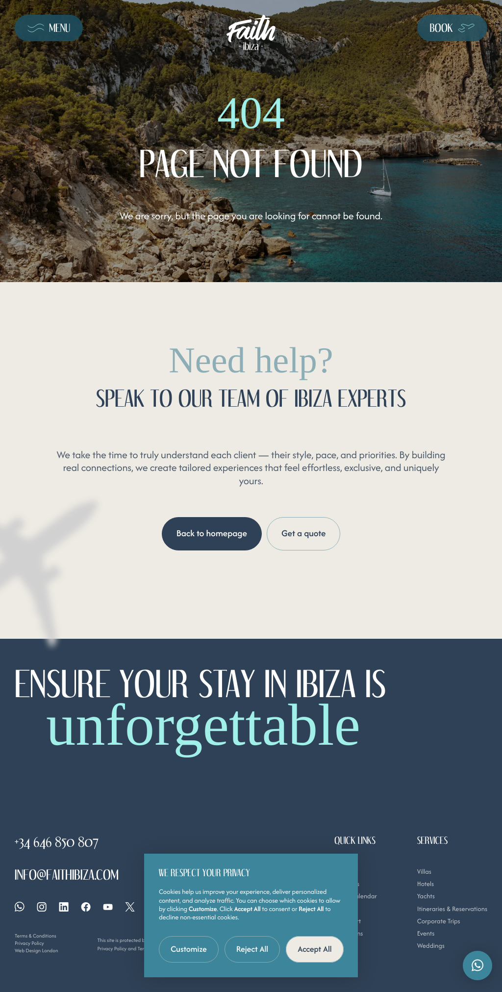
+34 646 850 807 (57, 842)
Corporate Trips (438, 920)
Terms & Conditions (35, 936)
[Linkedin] (64, 906)
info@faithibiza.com (67, 875)
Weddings (431, 945)
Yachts (426, 896)
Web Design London (36, 950)
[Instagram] (42, 906)
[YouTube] (108, 906)
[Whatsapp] (20, 907)
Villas (424, 871)
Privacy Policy (29, 943)
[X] (130, 906)
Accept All (315, 949)
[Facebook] (86, 906)
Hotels (425, 883)
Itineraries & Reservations (452, 908)
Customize (189, 949)
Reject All (252, 949)
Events (426, 933)
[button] (477, 965)
